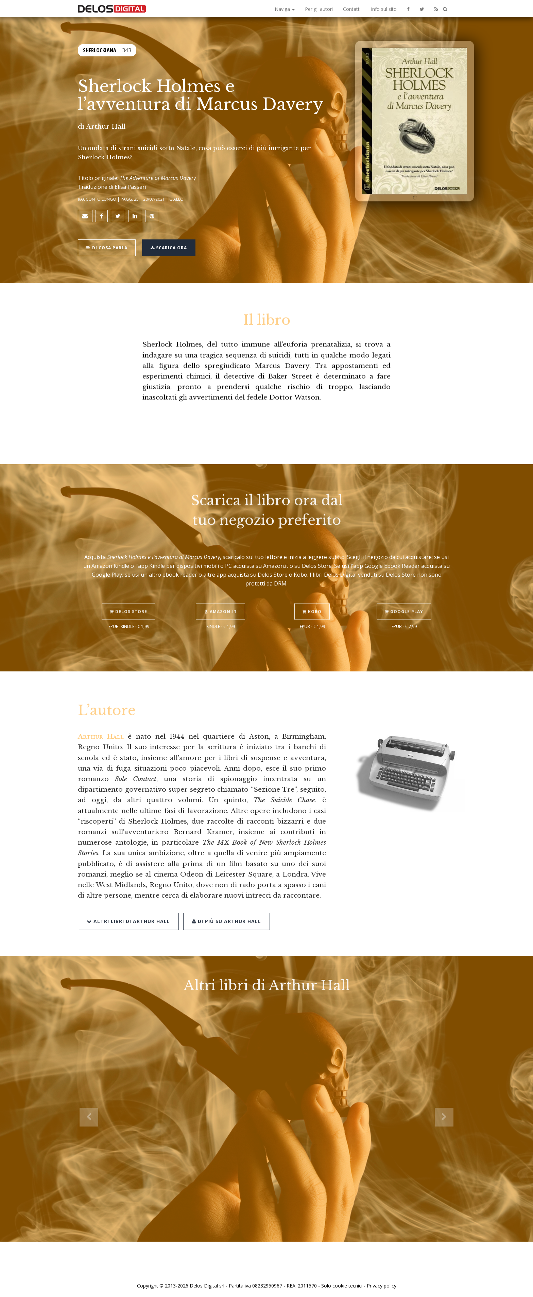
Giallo (176, 199)
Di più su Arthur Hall (226, 904)
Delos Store (129, 596)
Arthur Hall (105, 126)
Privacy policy (381, 1284)
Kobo (312, 596)
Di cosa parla (107, 247)
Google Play (404, 596)
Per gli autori (319, 9)
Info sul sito (384, 9)
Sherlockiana (99, 50)
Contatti (352, 9)
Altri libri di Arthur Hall (128, 904)
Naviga (285, 9)
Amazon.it (220, 596)
